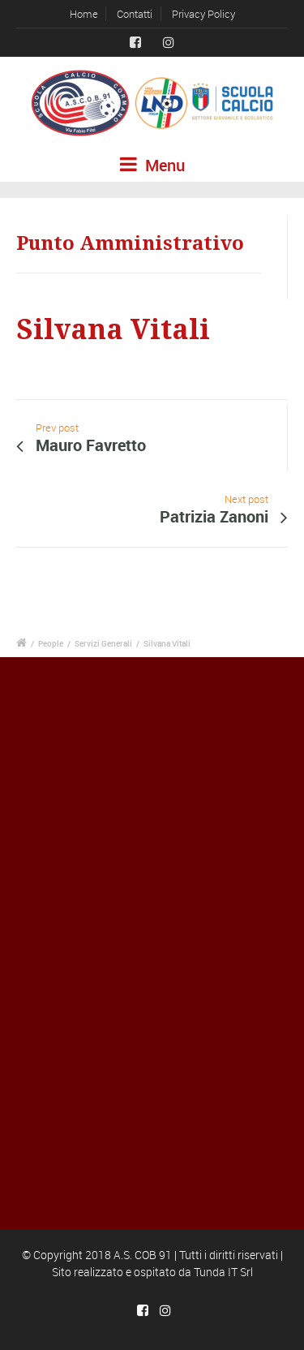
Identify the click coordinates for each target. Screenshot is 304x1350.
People (50, 643)
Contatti (134, 13)
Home (84, 13)
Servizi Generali (103, 643)
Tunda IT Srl (223, 1271)
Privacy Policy (203, 13)
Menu (152, 165)
